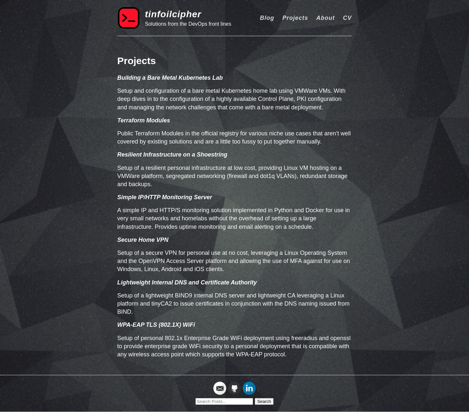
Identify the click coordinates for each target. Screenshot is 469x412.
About (325, 18)
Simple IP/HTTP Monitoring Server (164, 197)
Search (264, 401)
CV (347, 18)
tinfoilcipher (173, 14)
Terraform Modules (143, 120)
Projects (295, 18)
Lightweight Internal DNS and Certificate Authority (187, 282)
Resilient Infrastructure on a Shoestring (172, 154)
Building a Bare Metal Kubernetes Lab (170, 78)
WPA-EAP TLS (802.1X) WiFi (156, 325)
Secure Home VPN (142, 240)
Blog (267, 18)
